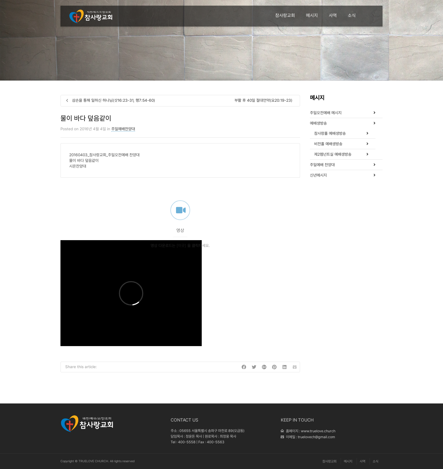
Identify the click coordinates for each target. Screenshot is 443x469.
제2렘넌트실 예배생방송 (332, 154)
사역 (333, 15)
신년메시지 (318, 175)
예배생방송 (318, 123)
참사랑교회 (285, 15)
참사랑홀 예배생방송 (330, 133)
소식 (352, 15)
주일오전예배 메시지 (326, 112)
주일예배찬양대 (123, 129)
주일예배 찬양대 (322, 164)
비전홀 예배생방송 (328, 144)
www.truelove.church (318, 431)
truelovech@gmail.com (316, 437)
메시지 (312, 15)
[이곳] (181, 253)
